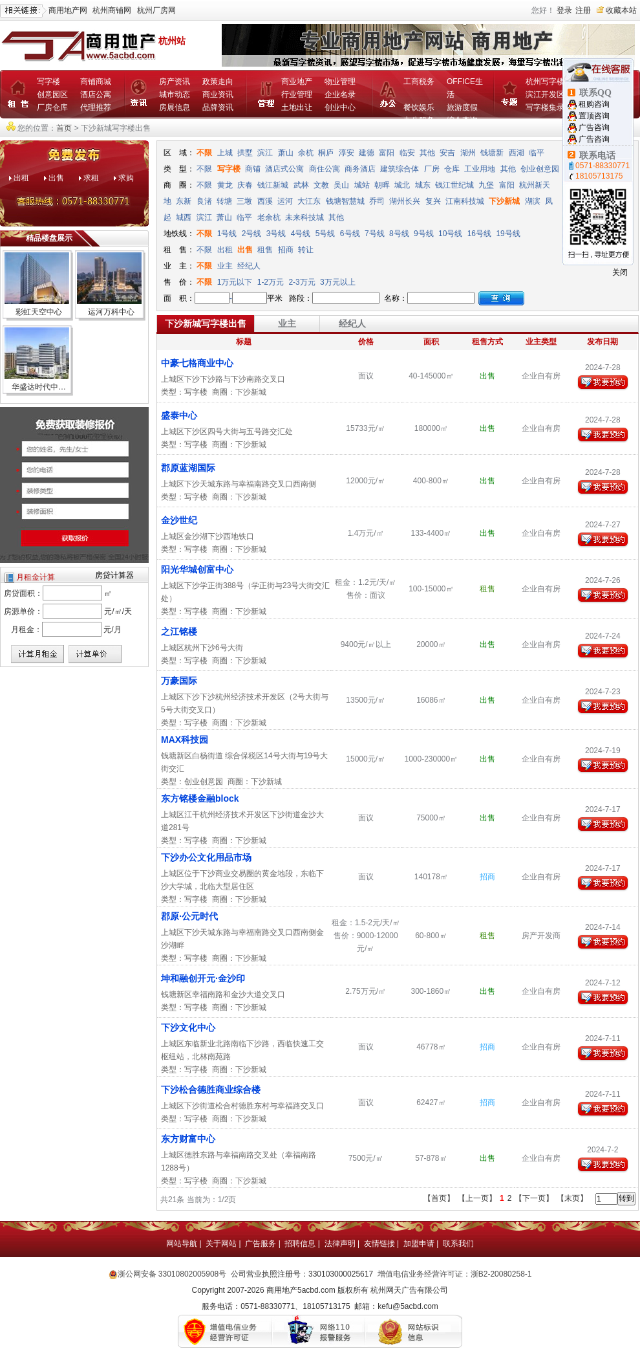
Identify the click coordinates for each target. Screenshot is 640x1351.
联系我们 (458, 1243)
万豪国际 (179, 681)
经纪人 (249, 265)
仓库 (452, 168)
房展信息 (174, 107)
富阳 (386, 152)
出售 (56, 177)
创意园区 (52, 94)
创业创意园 (539, 168)
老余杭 (269, 217)
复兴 (433, 201)
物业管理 (340, 81)
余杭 (306, 152)
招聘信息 (299, 1243)
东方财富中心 (188, 1139)
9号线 (424, 233)
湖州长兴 (404, 201)
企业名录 (340, 94)
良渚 (204, 201)
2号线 (252, 233)
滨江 (265, 152)
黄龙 (225, 185)
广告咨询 (594, 127)
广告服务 (260, 1243)
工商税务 (418, 81)
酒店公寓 (95, 94)
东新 (183, 201)
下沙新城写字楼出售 (205, 323)
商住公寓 (324, 168)
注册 (583, 10)
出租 (21, 177)
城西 (183, 217)
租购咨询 (594, 104)
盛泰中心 (179, 415)
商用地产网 (67, 10)
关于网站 (221, 1243)
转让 (306, 249)
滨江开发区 (545, 94)
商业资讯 (217, 94)
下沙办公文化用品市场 (206, 857)
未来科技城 (304, 217)
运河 (285, 201)
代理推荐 (95, 107)
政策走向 (217, 81)
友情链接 (379, 1243)
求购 (126, 177)
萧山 (285, 152)
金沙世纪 (179, 520)
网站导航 (181, 1243)
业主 (225, 265)
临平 (536, 152)
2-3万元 (302, 282)
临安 (407, 152)
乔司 (377, 201)
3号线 (276, 233)
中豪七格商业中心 (197, 363)
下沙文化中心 (188, 1027)
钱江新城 (272, 185)
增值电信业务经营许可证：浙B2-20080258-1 (455, 1274)
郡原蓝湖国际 (188, 468)
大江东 (309, 201)
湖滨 (532, 201)
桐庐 (326, 152)
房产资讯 (174, 81)
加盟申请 (418, 1243)
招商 (285, 249)
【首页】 (438, 1198)
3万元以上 (338, 282)
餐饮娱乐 (418, 107)
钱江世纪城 (454, 185)
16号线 (479, 233)
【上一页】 (477, 1198)
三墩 (244, 201)
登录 (564, 10)
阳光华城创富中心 (197, 569)
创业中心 (340, 107)
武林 (301, 185)
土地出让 (296, 107)
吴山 (341, 185)
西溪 (265, 201)
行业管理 (296, 94)
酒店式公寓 (284, 168)
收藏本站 (621, 10)
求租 (91, 177)
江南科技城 (464, 201)
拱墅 (245, 152)
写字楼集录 (545, 107)
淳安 (346, 152)
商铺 (253, 168)
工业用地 (479, 168)
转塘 (224, 201)
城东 (423, 185)
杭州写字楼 (545, 81)
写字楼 (48, 81)
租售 (265, 249)
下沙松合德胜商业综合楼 (211, 1089)
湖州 (468, 152)
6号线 (350, 233)
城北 (402, 185)
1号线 (227, 233)
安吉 (447, 152)
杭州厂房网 (156, 10)
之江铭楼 (179, 631)
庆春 (245, 185)
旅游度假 (462, 107)
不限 (204, 152)
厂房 (432, 168)
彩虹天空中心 (39, 311)
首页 (64, 128)
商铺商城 (95, 81)
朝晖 (382, 185)
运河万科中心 (111, 311)
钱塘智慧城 (345, 201)
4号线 (301, 233)
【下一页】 (534, 1198)
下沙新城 (504, 201)
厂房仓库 (52, 107)
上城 (225, 152)
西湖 (516, 152)
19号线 (508, 233)
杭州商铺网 (111, 10)
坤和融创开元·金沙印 (203, 978)
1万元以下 (236, 282)
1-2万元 (271, 282)
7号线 (375, 233)
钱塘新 (492, 152)
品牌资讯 (217, 107)
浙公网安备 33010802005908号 (172, 1274)
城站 (362, 185)
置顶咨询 (594, 115)
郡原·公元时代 (189, 916)
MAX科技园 (184, 739)
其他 (427, 152)
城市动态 (174, 94)
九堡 (486, 185)
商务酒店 (360, 168)
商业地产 (296, 81)
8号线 (399, 233)
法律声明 (340, 1243)
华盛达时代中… (39, 386)
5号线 (325, 233)
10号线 (450, 233)
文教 (321, 185)
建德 (366, 152)
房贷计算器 (114, 575)
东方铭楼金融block (200, 798)
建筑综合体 (399, 168)
